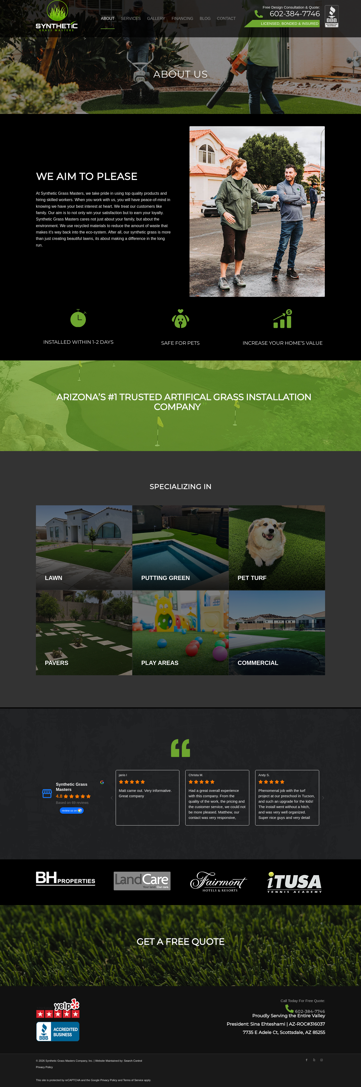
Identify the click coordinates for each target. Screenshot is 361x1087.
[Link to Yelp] (314, 1060)
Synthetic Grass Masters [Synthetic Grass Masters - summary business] (71, 787)
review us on (69, 810)
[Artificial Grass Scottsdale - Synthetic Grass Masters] (57, 18)
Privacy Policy (44, 1067)
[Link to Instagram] (321, 1060)
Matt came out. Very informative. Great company (145, 793)
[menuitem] (108, 18)
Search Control (133, 1060)
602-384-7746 (295, 13)
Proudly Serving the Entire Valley (288, 1015)
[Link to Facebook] (306, 1060)
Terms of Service (133, 1080)
